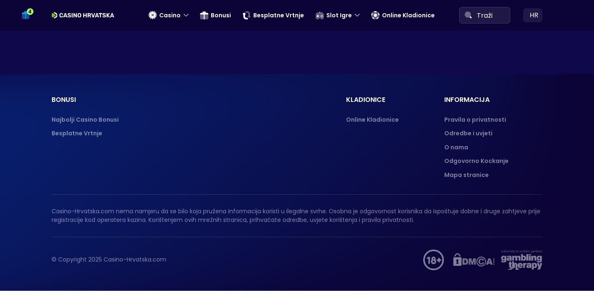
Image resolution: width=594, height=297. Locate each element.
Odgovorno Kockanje (476, 161)
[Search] (468, 15)
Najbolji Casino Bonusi (85, 120)
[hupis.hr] (433, 260)
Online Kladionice (403, 15)
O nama (456, 147)
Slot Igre (334, 15)
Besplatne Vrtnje (273, 15)
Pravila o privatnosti (475, 120)
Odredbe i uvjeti (468, 133)
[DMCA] (474, 260)
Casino (164, 15)
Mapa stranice (466, 175)
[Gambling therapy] (521, 260)
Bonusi (215, 15)
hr (534, 15)
